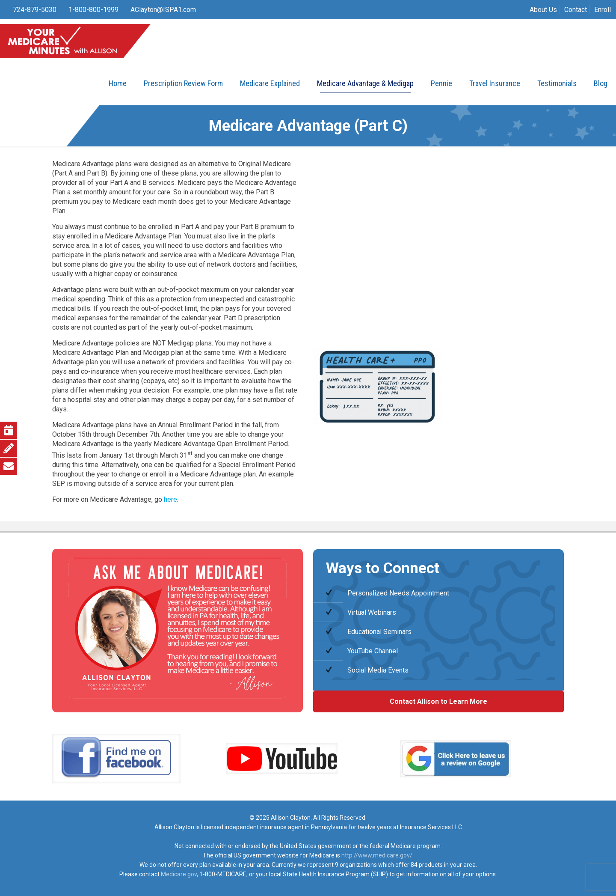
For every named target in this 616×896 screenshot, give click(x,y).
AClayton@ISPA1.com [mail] (163, 10)
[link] (116, 758)
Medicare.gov (179, 874)
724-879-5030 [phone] (34, 10)
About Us (543, 10)
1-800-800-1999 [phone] (93, 10)
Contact (575, 10)
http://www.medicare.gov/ (376, 855)
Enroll (602, 10)
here (170, 499)
